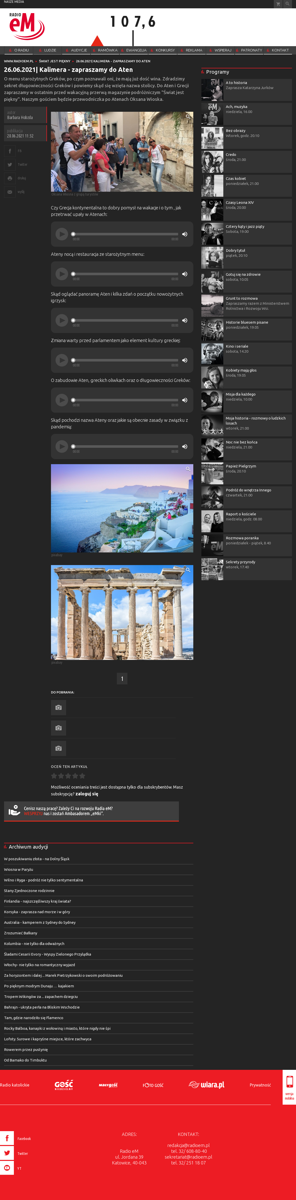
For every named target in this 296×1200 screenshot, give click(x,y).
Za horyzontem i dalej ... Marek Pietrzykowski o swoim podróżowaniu (63, 975)
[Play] (62, 234)
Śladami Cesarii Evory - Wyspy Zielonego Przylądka (47, 954)
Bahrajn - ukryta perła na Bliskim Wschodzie (42, 1007)
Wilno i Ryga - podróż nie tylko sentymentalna (43, 880)
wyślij (21, 191)
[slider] (125, 234)
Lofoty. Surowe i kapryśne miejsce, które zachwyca (47, 1039)
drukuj (22, 178)
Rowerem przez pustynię (26, 1049)
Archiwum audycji (28, 847)
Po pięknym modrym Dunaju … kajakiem (39, 986)
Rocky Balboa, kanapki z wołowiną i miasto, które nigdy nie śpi (57, 1028)
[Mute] (184, 234)
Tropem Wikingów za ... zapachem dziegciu (41, 996)
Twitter (23, 164)
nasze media (14, 1)
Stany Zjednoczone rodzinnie (29, 890)
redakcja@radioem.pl (188, 1145)
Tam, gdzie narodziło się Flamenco (33, 1018)
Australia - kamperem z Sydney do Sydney (39, 922)
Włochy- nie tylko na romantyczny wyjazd (39, 965)
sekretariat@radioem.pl (188, 1156)
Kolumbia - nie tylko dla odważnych (34, 943)
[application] (122, 234)
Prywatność (260, 1085)
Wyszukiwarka (287, 4)
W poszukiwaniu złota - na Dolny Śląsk (36, 859)
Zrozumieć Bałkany (20, 933)
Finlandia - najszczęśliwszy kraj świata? (37, 901)
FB (19, 151)
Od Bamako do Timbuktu (25, 1060)
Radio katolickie (14, 1085)
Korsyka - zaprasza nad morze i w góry (37, 912)
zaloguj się (86, 793)
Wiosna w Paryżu (18, 869)
